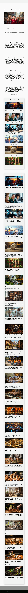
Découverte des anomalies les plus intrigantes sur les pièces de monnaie (14, 155)
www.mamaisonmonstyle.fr (17, 44)
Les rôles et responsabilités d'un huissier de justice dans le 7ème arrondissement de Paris (13, 336)
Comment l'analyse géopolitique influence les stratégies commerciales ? (14, 111)
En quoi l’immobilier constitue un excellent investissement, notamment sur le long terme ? (14, 515)
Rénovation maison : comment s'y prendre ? (13, 530)
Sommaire (7, 25)
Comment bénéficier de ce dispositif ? (9, 28)
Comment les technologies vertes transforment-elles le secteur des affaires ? (14, 144)
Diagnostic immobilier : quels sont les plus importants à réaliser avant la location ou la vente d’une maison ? (14, 466)
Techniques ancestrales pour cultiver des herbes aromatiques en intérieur (14, 166)
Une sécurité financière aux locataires (9, 27)
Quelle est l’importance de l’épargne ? (12, 546)
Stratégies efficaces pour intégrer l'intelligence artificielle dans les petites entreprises (12, 287)
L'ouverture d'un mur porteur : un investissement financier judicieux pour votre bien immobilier (14, 499)
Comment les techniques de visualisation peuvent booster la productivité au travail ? (14, 133)
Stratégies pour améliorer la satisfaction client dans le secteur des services (14, 122)
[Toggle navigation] (5, 1)
